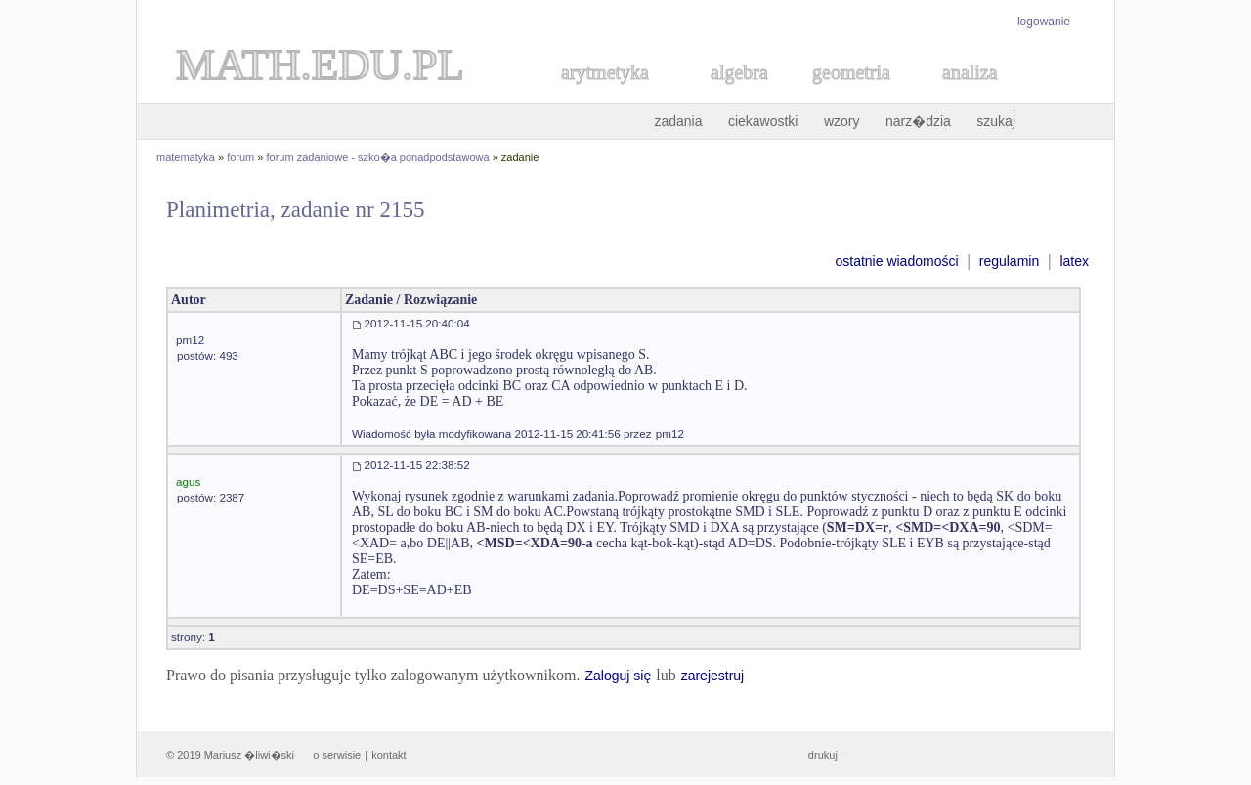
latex (1074, 261)
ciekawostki (763, 121)
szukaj (995, 121)
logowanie (1043, 21)
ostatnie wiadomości (896, 261)
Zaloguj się (617, 675)
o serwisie (337, 755)
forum (240, 157)
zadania (678, 121)
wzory (842, 121)
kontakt (388, 755)
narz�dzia (918, 121)
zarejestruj (713, 675)
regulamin (1009, 261)
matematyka (185, 157)
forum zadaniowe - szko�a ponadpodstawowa (378, 157)
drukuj (823, 755)
